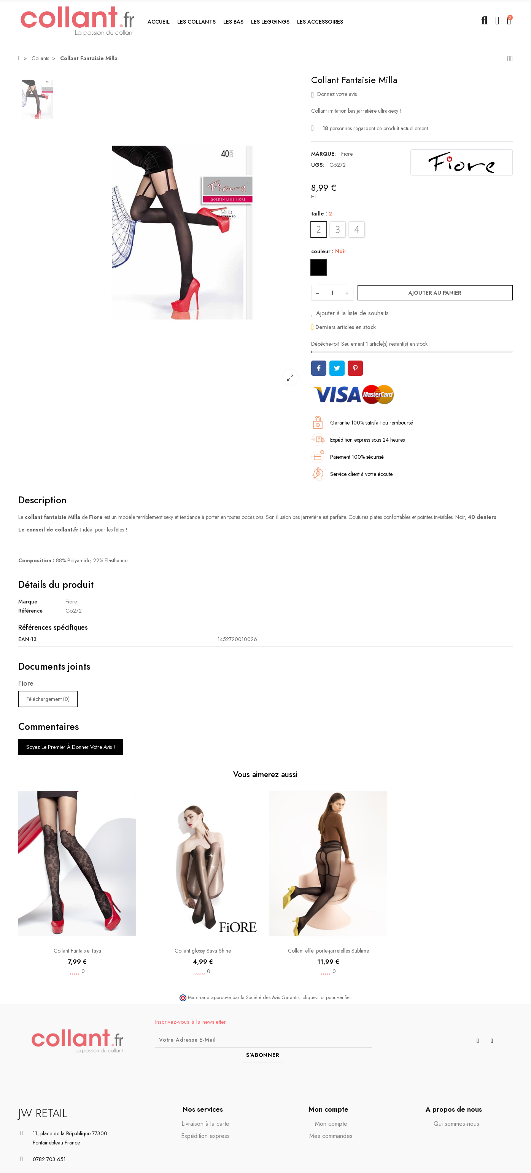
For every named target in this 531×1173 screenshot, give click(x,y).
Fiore (347, 154)
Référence (30, 610)
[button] (196, 20)
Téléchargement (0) (48, 699)
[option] (182, 233)
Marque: (323, 154)
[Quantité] (332, 292)
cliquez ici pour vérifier (326, 997)
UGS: (317, 165)
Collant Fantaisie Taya (77, 950)
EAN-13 (27, 639)
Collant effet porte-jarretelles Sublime (328, 950)
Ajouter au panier (435, 293)
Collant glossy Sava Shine (203, 950)
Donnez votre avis (334, 94)
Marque (27, 601)
